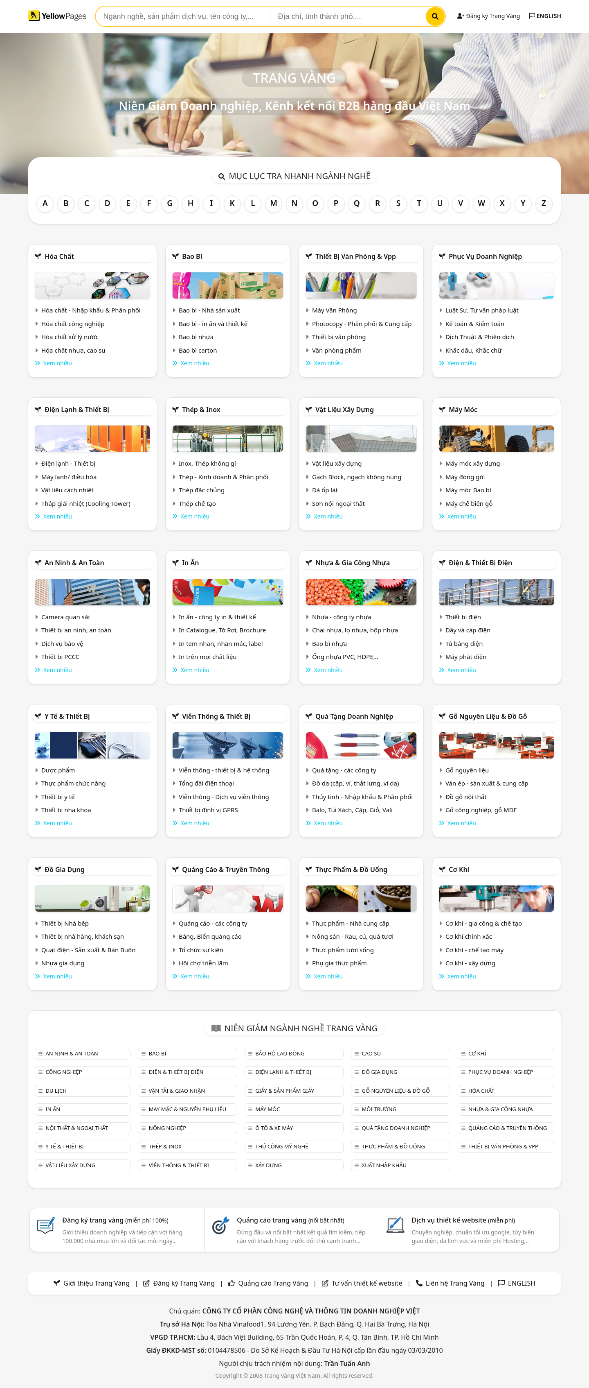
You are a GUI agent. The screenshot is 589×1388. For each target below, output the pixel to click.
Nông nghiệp (167, 1128)
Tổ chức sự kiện (201, 950)
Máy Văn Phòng (334, 310)
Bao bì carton (198, 350)
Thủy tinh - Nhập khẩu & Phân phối (362, 796)
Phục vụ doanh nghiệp (485, 256)
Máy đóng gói (465, 477)
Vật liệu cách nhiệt (67, 490)
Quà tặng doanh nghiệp (354, 716)
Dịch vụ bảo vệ (62, 643)
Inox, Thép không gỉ (207, 463)
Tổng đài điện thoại (206, 783)
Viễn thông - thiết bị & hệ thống (224, 770)
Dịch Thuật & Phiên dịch (479, 337)
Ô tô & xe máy (274, 1128)
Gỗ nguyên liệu (467, 770)
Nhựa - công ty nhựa (341, 617)
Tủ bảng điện (464, 643)
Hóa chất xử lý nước (70, 337)
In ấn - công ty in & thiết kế (217, 617)
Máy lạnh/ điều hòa (69, 477)
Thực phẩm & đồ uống (351, 869)
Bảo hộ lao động (280, 1053)
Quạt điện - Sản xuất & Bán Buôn (88, 950)
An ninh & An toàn (74, 562)
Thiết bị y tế (58, 796)
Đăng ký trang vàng (115, 1220)
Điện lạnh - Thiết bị (68, 463)
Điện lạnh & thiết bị (77, 409)
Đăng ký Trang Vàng (488, 16)
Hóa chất (59, 256)
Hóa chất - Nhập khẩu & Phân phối (91, 310)
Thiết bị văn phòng (339, 337)
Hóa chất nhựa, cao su (73, 350)
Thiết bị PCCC (60, 656)
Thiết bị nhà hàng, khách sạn (82, 936)
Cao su (371, 1053)
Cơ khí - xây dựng (470, 963)
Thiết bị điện (463, 617)
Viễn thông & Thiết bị (216, 716)
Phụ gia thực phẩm (339, 963)
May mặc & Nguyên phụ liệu (187, 1109)
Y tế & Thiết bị (67, 716)
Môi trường (379, 1109)
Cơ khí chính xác (468, 936)
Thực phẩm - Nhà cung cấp (350, 923)
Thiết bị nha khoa (66, 810)
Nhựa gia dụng (63, 963)
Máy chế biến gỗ (468, 503)
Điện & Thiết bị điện (480, 562)
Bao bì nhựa (196, 337)
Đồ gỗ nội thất (466, 796)
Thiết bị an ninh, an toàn (76, 630)
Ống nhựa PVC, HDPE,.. (345, 656)
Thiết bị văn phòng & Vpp (355, 256)
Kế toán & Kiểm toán (474, 323)
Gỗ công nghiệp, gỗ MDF (481, 810)
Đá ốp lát (325, 490)
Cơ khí (459, 869)
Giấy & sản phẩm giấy (284, 1090)
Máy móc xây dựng (472, 463)
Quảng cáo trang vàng (290, 1220)
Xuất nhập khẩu (384, 1165)
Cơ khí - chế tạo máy (474, 950)
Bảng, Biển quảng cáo (210, 936)
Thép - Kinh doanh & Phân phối (223, 477)
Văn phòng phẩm (337, 350)
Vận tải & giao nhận (177, 1090)
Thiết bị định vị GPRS (208, 810)
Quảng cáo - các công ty (213, 923)
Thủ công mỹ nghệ (281, 1146)
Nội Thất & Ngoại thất (76, 1128)
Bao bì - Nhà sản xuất (209, 310)
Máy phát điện (466, 656)
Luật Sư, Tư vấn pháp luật (482, 310)
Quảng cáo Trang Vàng (273, 1283)
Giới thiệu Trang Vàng (96, 1283)
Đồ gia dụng (65, 869)
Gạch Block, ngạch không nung (357, 477)
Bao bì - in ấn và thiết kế (213, 323)
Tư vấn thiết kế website (368, 1283)
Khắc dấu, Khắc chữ (473, 350)
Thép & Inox (201, 409)
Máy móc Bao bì (468, 490)
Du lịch (55, 1090)
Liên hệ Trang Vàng (455, 1283)
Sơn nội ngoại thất (338, 503)
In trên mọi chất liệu (208, 656)
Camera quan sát (65, 617)
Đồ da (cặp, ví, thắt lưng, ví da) (355, 783)
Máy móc (463, 409)
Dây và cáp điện (467, 630)
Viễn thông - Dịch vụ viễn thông (224, 796)
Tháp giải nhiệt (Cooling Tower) (85, 503)
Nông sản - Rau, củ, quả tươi (352, 936)
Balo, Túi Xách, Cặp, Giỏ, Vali (352, 810)
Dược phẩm (58, 770)
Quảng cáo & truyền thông (226, 869)
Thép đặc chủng (202, 490)
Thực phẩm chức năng (73, 783)
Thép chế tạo (197, 503)
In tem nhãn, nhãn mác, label (221, 643)
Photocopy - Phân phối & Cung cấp (362, 323)
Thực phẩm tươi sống (343, 950)
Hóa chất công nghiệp (73, 323)
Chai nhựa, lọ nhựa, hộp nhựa (355, 630)
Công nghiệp (63, 1072)
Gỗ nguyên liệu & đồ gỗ (488, 716)
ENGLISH (545, 16)
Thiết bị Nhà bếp (65, 923)
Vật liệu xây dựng (344, 409)
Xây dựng (268, 1165)
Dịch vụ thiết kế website (463, 1220)
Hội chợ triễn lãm (203, 963)
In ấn (190, 562)
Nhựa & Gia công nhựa (352, 562)
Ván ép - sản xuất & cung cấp (486, 783)
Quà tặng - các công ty (344, 770)
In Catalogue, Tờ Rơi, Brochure (222, 630)
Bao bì (192, 256)
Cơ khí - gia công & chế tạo (483, 923)
